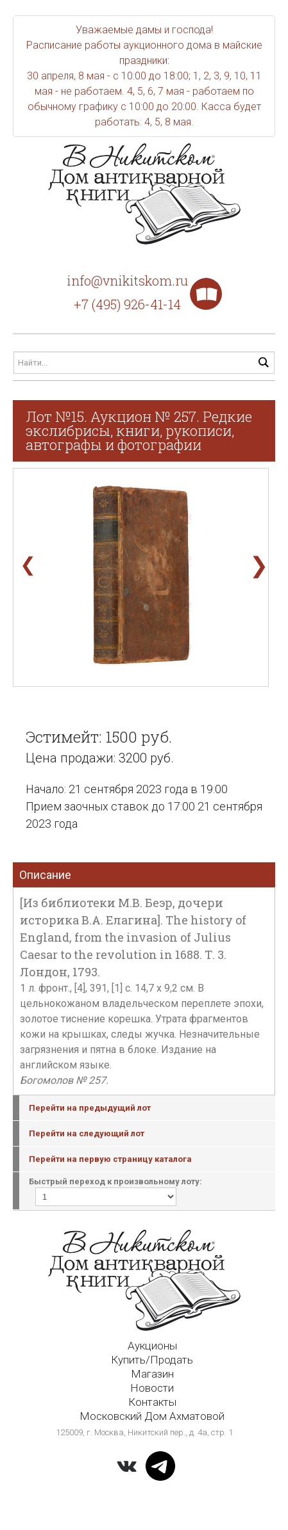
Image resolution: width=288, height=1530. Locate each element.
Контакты (152, 1402)
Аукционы (152, 1345)
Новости (152, 1387)
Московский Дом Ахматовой (152, 1416)
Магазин (152, 1373)
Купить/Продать (152, 1359)
